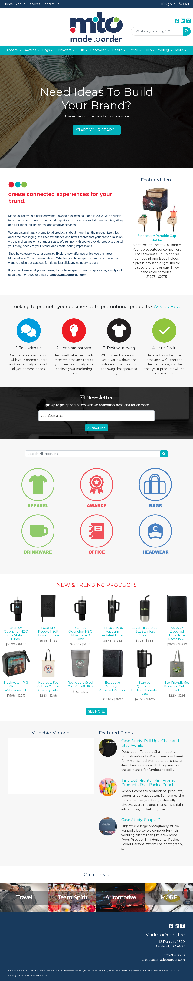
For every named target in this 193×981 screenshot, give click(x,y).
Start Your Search (96, 130)
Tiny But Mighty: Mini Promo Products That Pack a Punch (148, 782)
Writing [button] (163, 50)
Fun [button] (81, 50)
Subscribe (96, 428)
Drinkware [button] (64, 50)
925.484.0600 (174, 955)
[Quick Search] (157, 31)
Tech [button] (148, 50)
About (20, 4)
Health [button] (117, 50)
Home (8, 4)
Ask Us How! (168, 306)
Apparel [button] (13, 50)
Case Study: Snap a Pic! (143, 819)
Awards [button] (30, 50)
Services (34, 4)
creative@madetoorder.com (163, 960)
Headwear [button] (98, 50)
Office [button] (133, 50)
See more (96, 711)
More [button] (179, 50)
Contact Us (51, 4)
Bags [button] (46, 50)
